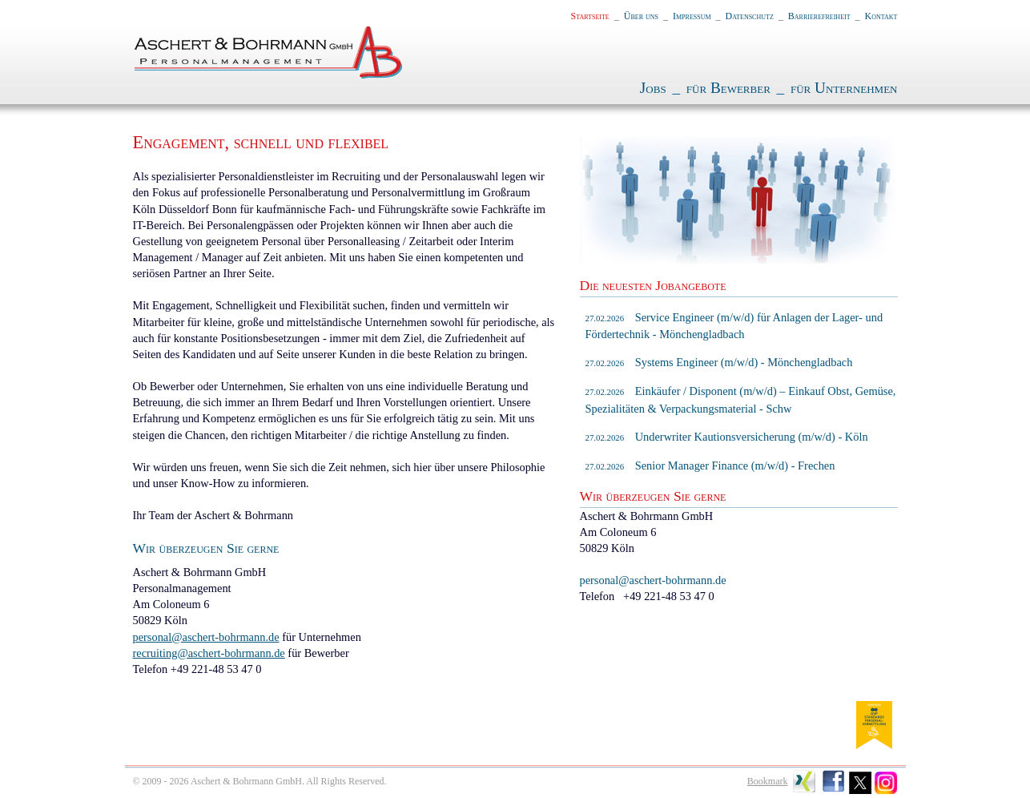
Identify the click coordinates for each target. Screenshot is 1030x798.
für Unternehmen (844, 87)
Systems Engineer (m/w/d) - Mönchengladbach (719, 362)
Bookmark (767, 781)
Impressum (692, 16)
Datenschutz (750, 16)
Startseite (590, 16)
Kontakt (881, 16)
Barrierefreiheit (819, 16)
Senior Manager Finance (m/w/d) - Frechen (710, 465)
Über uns (641, 16)
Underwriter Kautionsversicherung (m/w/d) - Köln (726, 436)
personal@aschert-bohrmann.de (206, 637)
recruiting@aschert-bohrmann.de (209, 653)
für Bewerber (728, 87)
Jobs (653, 87)
